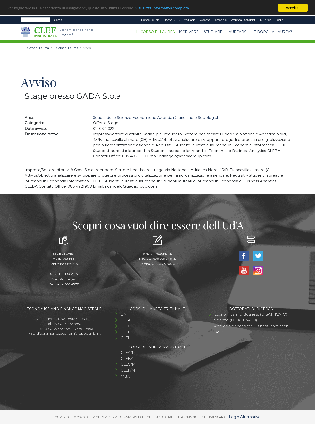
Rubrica (265, 20)
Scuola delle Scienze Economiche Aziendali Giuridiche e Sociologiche (157, 117)
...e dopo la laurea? (272, 32)
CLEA (126, 320)
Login (279, 20)
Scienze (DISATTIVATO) (235, 320)
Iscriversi (189, 32)
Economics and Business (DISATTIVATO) (250, 314)
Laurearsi (237, 32)
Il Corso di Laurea (155, 32)
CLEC (126, 326)
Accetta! (293, 7)
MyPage (189, 20)
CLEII (125, 337)
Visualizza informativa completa (162, 7)
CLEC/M (128, 364)
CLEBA (127, 358)
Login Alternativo (245, 416)
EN (289, 20)
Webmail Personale (213, 20)
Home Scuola (150, 20)
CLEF (125, 332)
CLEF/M (128, 370)
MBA (125, 376)
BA (123, 314)
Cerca (58, 20)
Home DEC (172, 20)
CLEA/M (128, 352)
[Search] (35, 19)
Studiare (213, 32)
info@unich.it (162, 253)
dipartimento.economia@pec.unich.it (69, 333)
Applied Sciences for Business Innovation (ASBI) (251, 329)
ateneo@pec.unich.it (161, 258)
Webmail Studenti (243, 20)
